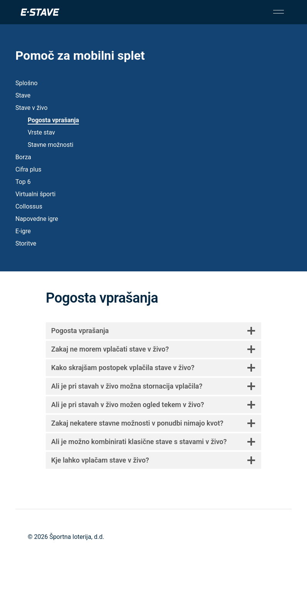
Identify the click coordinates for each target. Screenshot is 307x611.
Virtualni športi (35, 194)
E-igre (23, 231)
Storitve (25, 243)
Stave (22, 95)
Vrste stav (41, 132)
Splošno (26, 83)
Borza (23, 157)
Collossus (28, 206)
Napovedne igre (36, 218)
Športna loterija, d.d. (76, 536)
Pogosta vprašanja (53, 120)
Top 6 (23, 181)
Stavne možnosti (50, 144)
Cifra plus (28, 169)
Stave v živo (31, 107)
